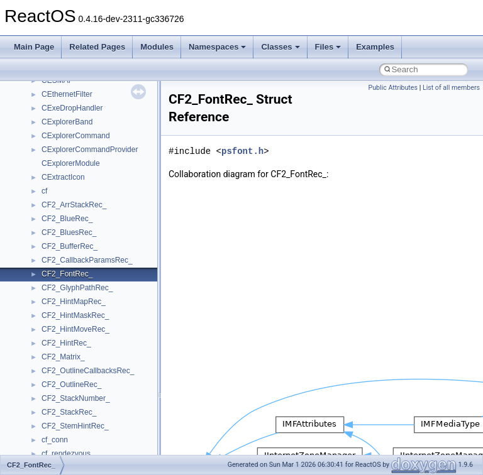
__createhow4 (65, 354)
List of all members (451, 88)
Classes (280, 47)
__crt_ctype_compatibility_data (93, 423)
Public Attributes (393, 88)
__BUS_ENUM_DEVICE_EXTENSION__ (111, 188)
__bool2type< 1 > (71, 133)
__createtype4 (65, 368)
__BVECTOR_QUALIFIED (86, 202)
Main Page (34, 47)
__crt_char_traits (69, 382)
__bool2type (62, 105)
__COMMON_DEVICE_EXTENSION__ (108, 326)
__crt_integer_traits (74, 451)
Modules (157, 47)
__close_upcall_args (76, 312)
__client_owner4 (69, 299)
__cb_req (57, 243)
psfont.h (242, 151)
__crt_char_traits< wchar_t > (89, 409)
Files (328, 47)
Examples (375, 47)
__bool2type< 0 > (71, 119)
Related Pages (97, 47)
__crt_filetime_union (75, 437)
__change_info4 (68, 257)
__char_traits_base (74, 271)
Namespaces (218, 47)
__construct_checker (76, 340)
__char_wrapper (69, 285)
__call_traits (62, 216)
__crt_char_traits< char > (83, 395)
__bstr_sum (61, 147)
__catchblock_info (72, 230)
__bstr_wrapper (68, 160)
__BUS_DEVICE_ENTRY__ (89, 174)
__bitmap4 (59, 91)
